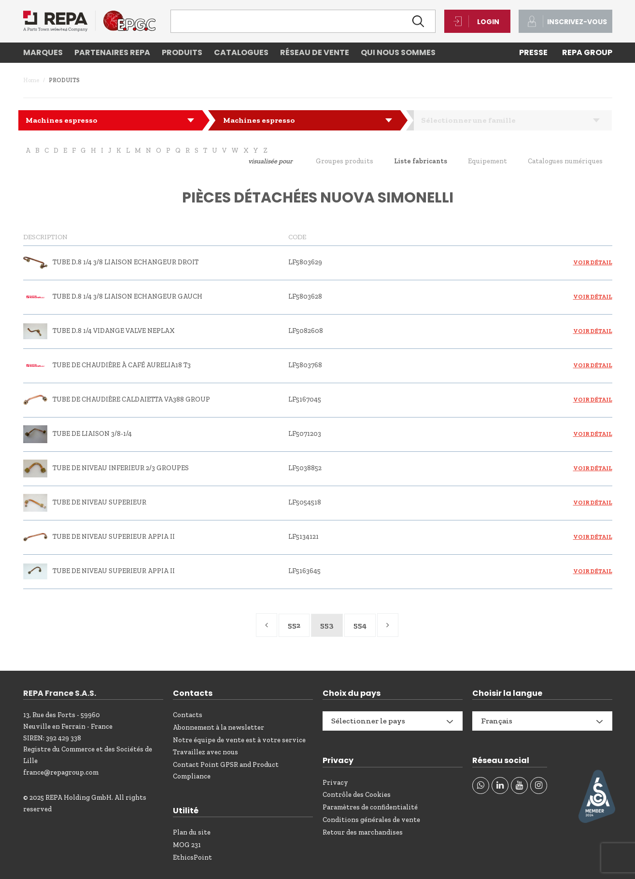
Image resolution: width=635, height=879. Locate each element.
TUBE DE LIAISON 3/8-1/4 (92, 434)
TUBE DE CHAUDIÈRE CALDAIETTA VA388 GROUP (131, 399)
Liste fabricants (420, 161)
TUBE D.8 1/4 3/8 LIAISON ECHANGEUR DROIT (125, 262)
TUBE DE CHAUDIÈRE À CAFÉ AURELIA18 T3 (122, 365)
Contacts (187, 715)
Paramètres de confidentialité (370, 807)
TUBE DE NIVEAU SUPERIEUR (99, 502)
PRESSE (533, 52)
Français (496, 720)
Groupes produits (344, 161)
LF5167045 (304, 399)
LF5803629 (305, 262)
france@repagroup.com (61, 772)
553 (327, 625)
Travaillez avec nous (205, 752)
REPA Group (587, 52)
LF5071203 (304, 434)
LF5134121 (303, 537)
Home (31, 80)
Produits (182, 52)
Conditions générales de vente (371, 820)
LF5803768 (305, 365)
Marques (43, 52)
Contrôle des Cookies (357, 795)
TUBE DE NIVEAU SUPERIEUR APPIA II (114, 537)
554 (360, 625)
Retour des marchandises (363, 832)
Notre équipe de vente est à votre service (239, 740)
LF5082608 (305, 331)
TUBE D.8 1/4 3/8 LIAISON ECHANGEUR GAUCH (127, 296)
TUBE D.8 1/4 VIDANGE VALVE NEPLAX (114, 331)
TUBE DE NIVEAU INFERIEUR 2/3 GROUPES (121, 468)
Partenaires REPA (112, 52)
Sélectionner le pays (368, 720)
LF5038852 (305, 468)
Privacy (335, 782)
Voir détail (592, 262)
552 (294, 625)
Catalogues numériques (565, 161)
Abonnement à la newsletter (218, 727)
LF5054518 (304, 502)
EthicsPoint (192, 857)
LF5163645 (304, 571)
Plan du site (192, 832)
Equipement (487, 161)
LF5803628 (305, 296)
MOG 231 (187, 845)
